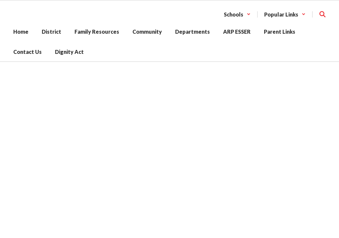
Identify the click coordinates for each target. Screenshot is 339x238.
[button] (237, 14)
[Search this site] (322, 14)
